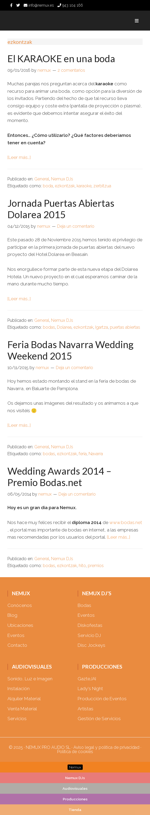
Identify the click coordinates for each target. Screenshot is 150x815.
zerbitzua (102, 185)
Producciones (75, 799)
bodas (49, 327)
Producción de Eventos (102, 698)
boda (48, 185)
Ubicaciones (20, 625)
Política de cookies (75, 751)
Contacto (17, 645)
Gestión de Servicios (99, 718)
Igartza (101, 327)
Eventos (15, 635)
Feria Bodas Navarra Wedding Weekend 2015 (70, 350)
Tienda (75, 810)
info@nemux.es (39, 5)
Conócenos (19, 605)
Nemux (36, 21)
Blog (12, 615)
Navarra (96, 453)
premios (96, 565)
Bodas (84, 605)
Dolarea (64, 327)
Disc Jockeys (91, 645)
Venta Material (22, 708)
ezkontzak (65, 185)
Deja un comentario (75, 226)
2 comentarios (71, 70)
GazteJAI (87, 678)
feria (83, 453)
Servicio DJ (89, 635)
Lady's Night (90, 688)
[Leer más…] (19, 157)
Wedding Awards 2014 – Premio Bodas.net (59, 476)
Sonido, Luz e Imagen (29, 678)
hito (82, 565)
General (41, 178)
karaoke (84, 185)
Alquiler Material (24, 698)
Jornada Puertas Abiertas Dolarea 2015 (60, 208)
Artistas (85, 708)
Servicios (17, 718)
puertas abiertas (125, 327)
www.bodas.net (125, 522)
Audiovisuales (75, 788)
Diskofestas (90, 625)
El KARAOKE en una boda (61, 58)
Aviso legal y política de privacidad (106, 747)
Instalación (18, 688)
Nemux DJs (62, 178)
